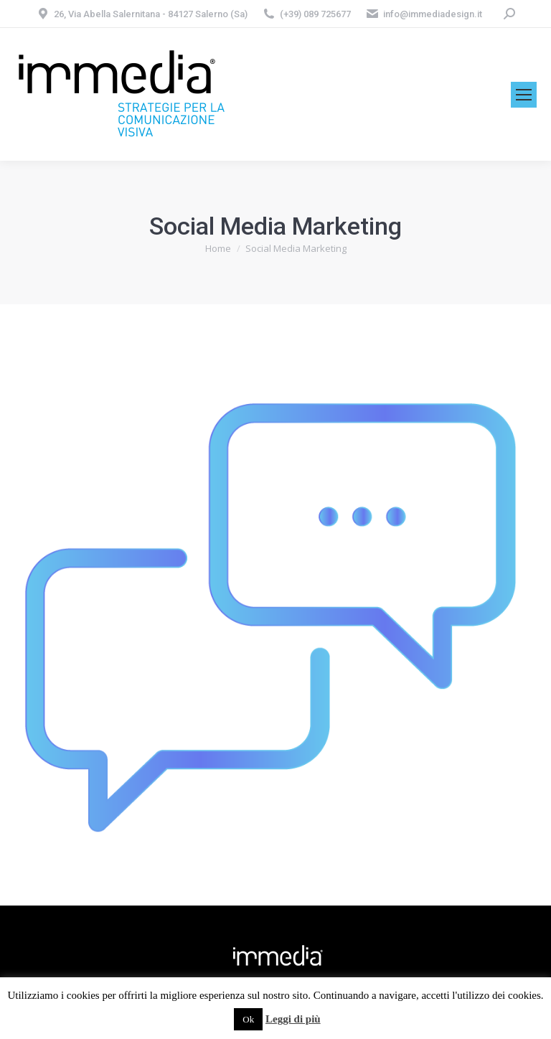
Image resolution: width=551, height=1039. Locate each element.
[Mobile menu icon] (524, 95)
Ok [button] (248, 1019)
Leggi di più (293, 1019)
